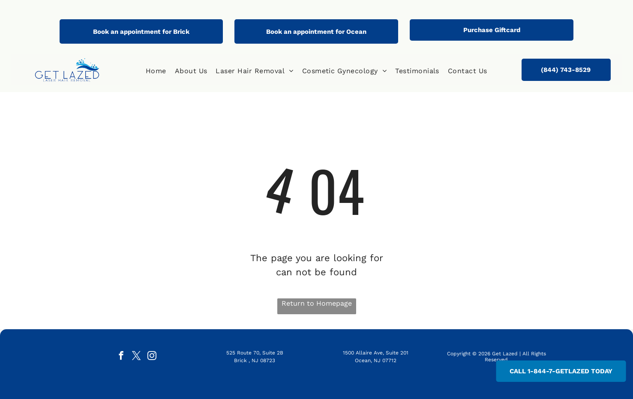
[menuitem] (156, 71)
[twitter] (136, 356)
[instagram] (152, 356)
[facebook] (121, 356)
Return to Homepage (317, 303)
